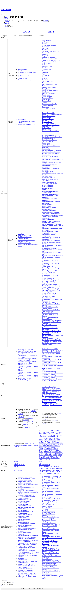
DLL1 (57, 438)
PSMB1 (56, 453)
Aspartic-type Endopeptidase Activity (52, 114)
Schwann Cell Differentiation (25, 570)
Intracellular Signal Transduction (51, 237)
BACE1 (61, 432)
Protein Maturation (47, 298)
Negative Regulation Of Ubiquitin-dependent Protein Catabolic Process (52, 340)
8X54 (58, 473)
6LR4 (50, 470)
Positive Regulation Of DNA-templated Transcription (50, 271)
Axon (43, 77)
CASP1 (50, 434)
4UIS (43, 468)
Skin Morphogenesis (47, 266)
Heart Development (47, 186)
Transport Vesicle (22, 78)
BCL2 (40, 434)
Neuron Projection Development (51, 502)
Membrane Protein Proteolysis (26, 495)
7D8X (57, 470)
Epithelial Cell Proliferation (49, 284)
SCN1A (50, 456)
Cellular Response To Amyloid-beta (51, 331)
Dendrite (44, 78)
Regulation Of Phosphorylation (50, 248)
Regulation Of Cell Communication (51, 476)
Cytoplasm (45, 48)
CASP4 (58, 434)
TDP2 (52, 458)
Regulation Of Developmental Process (52, 508)
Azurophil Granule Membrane (50, 90)
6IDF (40, 470)
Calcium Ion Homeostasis (49, 302)
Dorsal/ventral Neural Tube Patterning (52, 215)
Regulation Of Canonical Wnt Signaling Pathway (50, 307)
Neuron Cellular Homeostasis (50, 313)
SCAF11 (45, 456)
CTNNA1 (44, 437)
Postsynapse (45, 107)
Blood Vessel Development (49, 140)
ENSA (58, 440)
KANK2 (47, 446)
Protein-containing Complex (49, 87)
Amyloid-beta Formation (24, 243)
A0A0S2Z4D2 (51, 466)
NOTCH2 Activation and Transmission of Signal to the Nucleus (28, 365)
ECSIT (45, 440)
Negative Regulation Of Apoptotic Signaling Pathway (51, 343)
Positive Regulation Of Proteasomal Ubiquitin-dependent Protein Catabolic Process (52, 225)
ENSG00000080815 (44, 465)
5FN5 (60, 468)
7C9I (53, 470)
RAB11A (60, 453)
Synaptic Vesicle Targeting (49, 207)
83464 (16, 461)
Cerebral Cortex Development (50, 216)
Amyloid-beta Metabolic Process (51, 283)
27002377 (25, 424)
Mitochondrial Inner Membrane (50, 51)
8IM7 (40, 471)
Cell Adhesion (46, 180)
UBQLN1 (41, 459)
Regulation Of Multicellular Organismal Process (49, 565)
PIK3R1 (41, 452)
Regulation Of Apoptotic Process (51, 482)
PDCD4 (57, 450)
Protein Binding (22, 119)
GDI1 (61, 443)
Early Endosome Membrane (49, 84)
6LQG (47, 470)
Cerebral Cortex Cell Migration (50, 212)
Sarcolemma (45, 92)
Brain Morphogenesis (48, 281)
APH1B (26, 32)
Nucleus (44, 43)
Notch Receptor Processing (25, 237)
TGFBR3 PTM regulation (25, 379)
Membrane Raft (46, 101)
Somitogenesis (46, 143)
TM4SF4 (30, 445)
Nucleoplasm (45, 46)
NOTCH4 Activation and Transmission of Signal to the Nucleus (28, 374)
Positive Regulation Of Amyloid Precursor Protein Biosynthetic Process (28, 551)
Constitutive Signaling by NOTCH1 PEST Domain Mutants (27, 359)
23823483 (30, 418)
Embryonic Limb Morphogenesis (51, 221)
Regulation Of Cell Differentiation (51, 505)
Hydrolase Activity (47, 122)
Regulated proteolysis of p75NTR (27, 351)
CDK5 (57, 435)
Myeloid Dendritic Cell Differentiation (52, 255)
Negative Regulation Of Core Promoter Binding (50, 333)
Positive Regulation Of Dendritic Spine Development (51, 310)
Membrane (21, 77)
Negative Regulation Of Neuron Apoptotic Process (50, 264)
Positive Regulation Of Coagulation (51, 289)
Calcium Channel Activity (49, 116)
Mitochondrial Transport (48, 171)
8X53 (55, 473)
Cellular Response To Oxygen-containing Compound (50, 517)
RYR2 (40, 456)
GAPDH (52, 443)
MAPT (45, 447)
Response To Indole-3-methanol (50, 553)
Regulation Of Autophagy (49, 563)
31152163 (20, 414)
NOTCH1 (49, 449)
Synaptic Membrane (47, 105)
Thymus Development (48, 276)
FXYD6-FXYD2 (29, 443)
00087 (40, 463)
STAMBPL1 (42, 458)
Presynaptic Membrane (48, 93)
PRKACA (59, 452)
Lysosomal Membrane (48, 52)
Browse (6, 18)
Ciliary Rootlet (46, 89)
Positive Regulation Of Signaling (51, 529)
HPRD (6, 26)
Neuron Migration (47, 144)
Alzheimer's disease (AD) (49, 387)
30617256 (33, 411)
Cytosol (44, 521)
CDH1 (53, 435)
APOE (54, 432)
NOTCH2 (55, 449)
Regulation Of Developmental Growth (52, 575)
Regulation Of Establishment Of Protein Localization (51, 550)
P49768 (57, 466)
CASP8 (50, 435)
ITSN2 (41, 446)
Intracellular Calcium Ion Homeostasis (52, 173)
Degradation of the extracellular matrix (52, 350)
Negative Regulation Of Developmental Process (48, 511)
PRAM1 (49, 452)
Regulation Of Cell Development (51, 500)
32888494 (45, 419)
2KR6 (40, 468)
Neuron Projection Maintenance (50, 338)
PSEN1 (51, 32)
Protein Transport (47, 204)
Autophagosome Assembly (49, 135)
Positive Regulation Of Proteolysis (51, 562)
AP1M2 (57, 431)
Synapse (44, 102)
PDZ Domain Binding (48, 123)
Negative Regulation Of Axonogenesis (52, 286)
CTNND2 (41, 438)
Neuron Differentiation (48, 219)
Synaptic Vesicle (46, 69)
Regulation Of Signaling (48, 480)
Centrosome (45, 64)
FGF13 (41, 443)
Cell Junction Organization (49, 548)
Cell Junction (45, 75)
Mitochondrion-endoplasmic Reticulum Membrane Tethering (26, 572)
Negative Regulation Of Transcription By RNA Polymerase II (52, 137)
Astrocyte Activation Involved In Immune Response (51, 157)
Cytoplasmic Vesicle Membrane (26, 564)
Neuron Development (48, 278)
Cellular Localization (48, 554)
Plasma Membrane (23, 74)
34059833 (45, 416)
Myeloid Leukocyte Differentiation (51, 162)
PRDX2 (54, 452)
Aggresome (45, 74)
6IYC (43, 470)
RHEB (50, 455)
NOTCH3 (41, 450)
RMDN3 (55, 455)
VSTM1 (16, 446)
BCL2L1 (44, 434)
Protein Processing (23, 238)
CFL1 (61, 435)
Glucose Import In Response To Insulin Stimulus (26, 566)
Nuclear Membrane (47, 86)
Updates (6, 23)
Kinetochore (45, 42)
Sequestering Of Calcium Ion (50, 292)
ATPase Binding (46, 129)
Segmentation (46, 236)
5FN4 (57, 468)
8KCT (58, 471)
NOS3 (45, 449)
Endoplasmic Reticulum (24, 71)
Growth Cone (46, 80)
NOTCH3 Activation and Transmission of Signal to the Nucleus (28, 371)
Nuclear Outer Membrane (49, 45)
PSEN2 (25, 445)
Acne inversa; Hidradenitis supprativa (52, 405)
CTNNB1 (50, 437)
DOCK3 (41, 440)
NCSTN (16, 445)
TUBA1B (57, 458)
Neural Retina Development (49, 164)
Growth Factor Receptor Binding (51, 131)
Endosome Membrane (24, 75)
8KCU (40, 473)
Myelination (21, 520)
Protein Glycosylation (48, 165)
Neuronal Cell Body (47, 98)
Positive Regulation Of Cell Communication (49, 526)
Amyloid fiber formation (24, 378)
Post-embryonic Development (50, 191)
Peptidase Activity (47, 120)
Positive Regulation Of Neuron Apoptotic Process (50, 486)
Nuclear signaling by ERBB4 (25, 349)
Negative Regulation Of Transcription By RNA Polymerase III (28, 540)
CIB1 (40, 437)
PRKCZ (41, 453)
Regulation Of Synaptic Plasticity (51, 275)
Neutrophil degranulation (49, 371)
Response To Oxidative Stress (50, 179)
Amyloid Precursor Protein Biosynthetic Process (25, 515)
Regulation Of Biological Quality (51, 536)
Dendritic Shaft (46, 99)
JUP (44, 446)
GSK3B (44, 444)
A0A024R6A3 (43, 466)
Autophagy (45, 174)
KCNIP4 (57, 446)
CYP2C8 (52, 438)
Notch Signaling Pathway (24, 235)
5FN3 (53, 468)
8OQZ (20, 471)
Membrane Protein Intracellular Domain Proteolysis (26, 240)
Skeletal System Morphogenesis (50, 280)
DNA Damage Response (48, 177)
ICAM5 (60, 444)
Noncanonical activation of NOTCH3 (28, 376)
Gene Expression (46, 192)
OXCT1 (52, 450)
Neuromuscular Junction (48, 83)
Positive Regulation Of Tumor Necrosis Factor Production (50, 232)
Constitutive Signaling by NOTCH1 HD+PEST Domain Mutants (27, 362)
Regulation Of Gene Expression (50, 194)
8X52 (51, 473)
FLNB (48, 443)
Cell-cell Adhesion (47, 319)
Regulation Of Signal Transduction (51, 524)
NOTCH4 (47, 450)
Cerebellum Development (49, 210)
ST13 (59, 456)
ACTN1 (52, 431)
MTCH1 (56, 447)
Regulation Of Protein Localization (51, 499)
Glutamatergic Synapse (48, 108)
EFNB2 (54, 440)
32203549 (59, 413)
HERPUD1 (50, 444)
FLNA (44, 443)
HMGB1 (55, 444)
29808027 (27, 427)
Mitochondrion (46, 49)
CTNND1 (55, 437)
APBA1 (41, 432)
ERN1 (46, 441)
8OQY (16, 471)
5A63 (47, 468)
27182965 (25, 420)
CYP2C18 (47, 438)
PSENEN (46, 453)
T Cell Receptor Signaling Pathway (51, 290)
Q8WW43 (17, 466)
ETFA (49, 441)
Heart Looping (46, 149)
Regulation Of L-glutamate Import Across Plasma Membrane (27, 577)
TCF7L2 (48, 458)
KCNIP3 (52, 446)
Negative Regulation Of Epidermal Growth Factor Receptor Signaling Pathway (51, 242)
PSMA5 (51, 453)
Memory (44, 189)
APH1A (45, 432)
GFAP (40, 444)
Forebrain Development (48, 222)
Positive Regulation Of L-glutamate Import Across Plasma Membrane (51, 151)
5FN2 (50, 468)
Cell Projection (46, 95)
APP (57, 432)
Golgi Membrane (22, 69)
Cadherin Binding (47, 128)
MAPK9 (41, 447)
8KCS (54, 471)
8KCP (51, 471)
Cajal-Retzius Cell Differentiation (51, 213)
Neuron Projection (47, 96)
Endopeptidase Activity (48, 113)
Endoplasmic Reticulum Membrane (27, 72)
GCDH (57, 443)
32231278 (30, 421)
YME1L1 (51, 459)
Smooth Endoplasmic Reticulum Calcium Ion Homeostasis (51, 295)
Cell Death (45, 509)
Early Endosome (46, 55)
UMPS (46, 459)
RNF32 (60, 455)
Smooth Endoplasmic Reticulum (51, 60)
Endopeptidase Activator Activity (27, 124)
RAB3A (41, 455)
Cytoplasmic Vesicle (47, 81)
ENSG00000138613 (19, 465)
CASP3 (54, 434)
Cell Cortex (45, 67)
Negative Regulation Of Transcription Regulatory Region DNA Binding (28, 536)
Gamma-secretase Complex (25, 80)
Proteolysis (21, 234)
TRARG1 (35, 445)
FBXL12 (54, 441)
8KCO (47, 471)
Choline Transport (47, 206)
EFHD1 (50, 440)
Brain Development (47, 185)
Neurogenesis (46, 218)
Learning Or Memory (48, 188)
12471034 (45, 21)
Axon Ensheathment (23, 522)
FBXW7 (59, 441)
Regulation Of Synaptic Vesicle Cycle (52, 320)
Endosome (45, 54)
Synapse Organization (48, 287)
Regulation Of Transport (48, 514)
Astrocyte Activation (47, 273)
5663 (40, 461)
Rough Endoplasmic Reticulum (50, 61)
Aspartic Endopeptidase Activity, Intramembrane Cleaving (51, 125)
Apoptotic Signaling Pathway (50, 317)
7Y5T (60, 470)
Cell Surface (45, 71)
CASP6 (41, 435)
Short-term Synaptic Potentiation (26, 538)
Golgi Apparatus (46, 63)
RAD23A (46, 455)
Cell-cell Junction (47, 559)
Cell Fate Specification (48, 141)
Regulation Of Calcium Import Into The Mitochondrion (27, 562)
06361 (16, 463)
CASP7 (45, 435)
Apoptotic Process (47, 176)
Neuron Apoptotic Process (49, 293)
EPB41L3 (41, 441)
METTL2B (51, 447)
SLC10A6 (54, 456)
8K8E (43, 471)
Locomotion (45, 239)
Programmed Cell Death (48, 506)
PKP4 (45, 452)
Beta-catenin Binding (48, 119)
